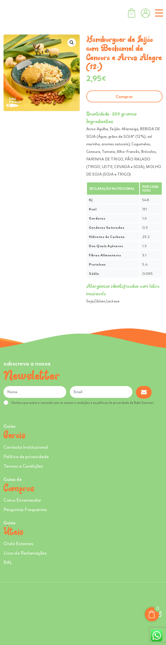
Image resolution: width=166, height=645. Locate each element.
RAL (8, 562)
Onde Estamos (18, 543)
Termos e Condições (23, 466)
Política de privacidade (26, 456)
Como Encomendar (22, 500)
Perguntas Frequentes (25, 509)
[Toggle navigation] (158, 13)
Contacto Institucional (26, 447)
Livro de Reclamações (25, 553)
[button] (71, 42)
